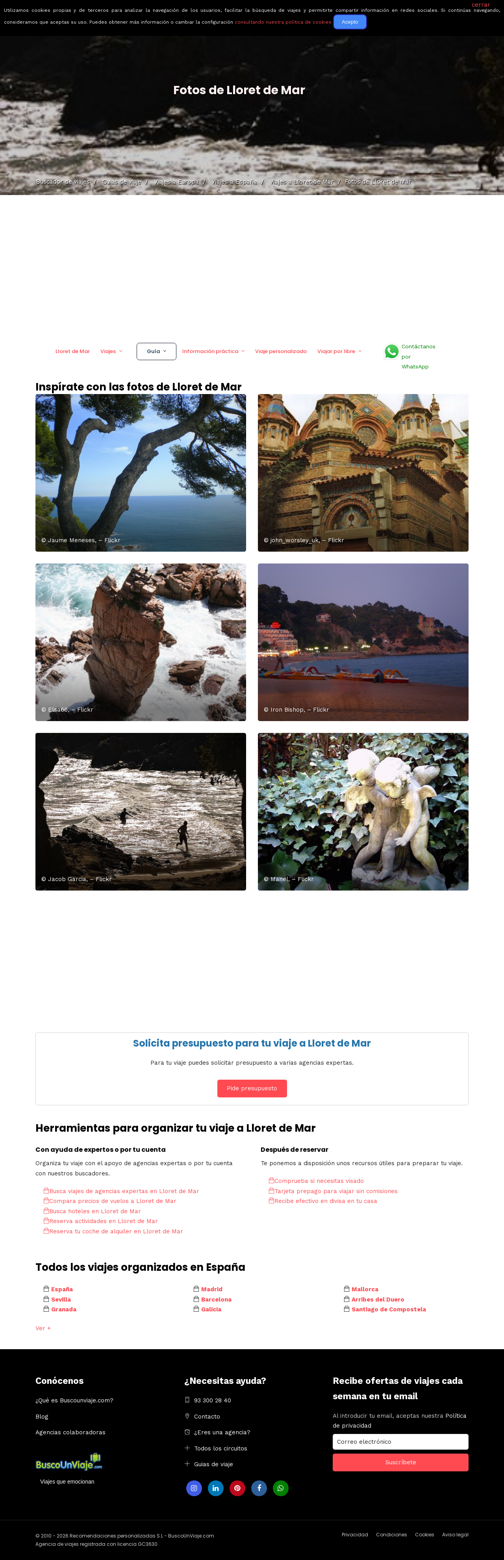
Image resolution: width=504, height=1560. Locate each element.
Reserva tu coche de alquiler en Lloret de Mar (113, 1231)
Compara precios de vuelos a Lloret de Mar (109, 1201)
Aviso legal (455, 1534)
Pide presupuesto (252, 1088)
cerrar (481, 4)
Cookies (424, 1534)
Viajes (108, 351)
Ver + (43, 1328)
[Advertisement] (252, 266)
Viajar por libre (336, 351)
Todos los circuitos (220, 1448)
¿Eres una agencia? (222, 1432)
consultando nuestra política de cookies (283, 22)
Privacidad (355, 1534)
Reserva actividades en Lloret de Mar (100, 1221)
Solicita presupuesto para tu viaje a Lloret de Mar (252, 1043)
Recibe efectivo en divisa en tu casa (323, 1201)
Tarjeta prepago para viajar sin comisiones (333, 1191)
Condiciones (391, 1534)
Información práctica (210, 351)
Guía (153, 351)
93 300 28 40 (212, 1400)
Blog (41, 1416)
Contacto (207, 1416)
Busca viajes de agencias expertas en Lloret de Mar (121, 1191)
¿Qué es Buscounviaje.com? (74, 1400)
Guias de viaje (213, 1464)
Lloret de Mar (73, 351)
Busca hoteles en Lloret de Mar (92, 1211)
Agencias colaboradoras (70, 1432)
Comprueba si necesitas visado (316, 1180)
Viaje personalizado (281, 351)
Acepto (350, 22)
